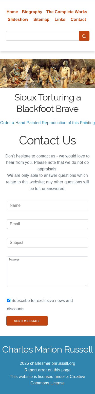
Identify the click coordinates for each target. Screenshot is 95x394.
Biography (32, 12)
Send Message (27, 321)
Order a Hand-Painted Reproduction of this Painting (47, 123)
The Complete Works (66, 12)
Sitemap (41, 19)
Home (12, 12)
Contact (78, 19)
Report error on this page (48, 370)
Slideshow (18, 19)
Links (60, 19)
